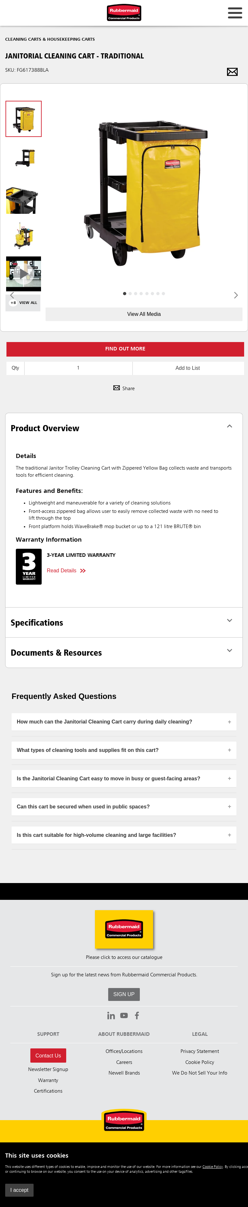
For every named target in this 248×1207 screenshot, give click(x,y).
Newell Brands (124, 1073)
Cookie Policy (212, 1167)
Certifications (48, 1091)
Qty (15, 368)
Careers (124, 1062)
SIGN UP (124, 994)
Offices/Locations (124, 1051)
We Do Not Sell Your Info (199, 1073)
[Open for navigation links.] (235, 13)
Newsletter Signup (48, 1069)
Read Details (62, 570)
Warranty (48, 1080)
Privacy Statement (200, 1051)
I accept (19, 1190)
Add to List (187, 368)
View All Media (144, 314)
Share (124, 388)
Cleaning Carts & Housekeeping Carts (50, 39)
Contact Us (48, 1055)
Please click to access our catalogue (124, 957)
